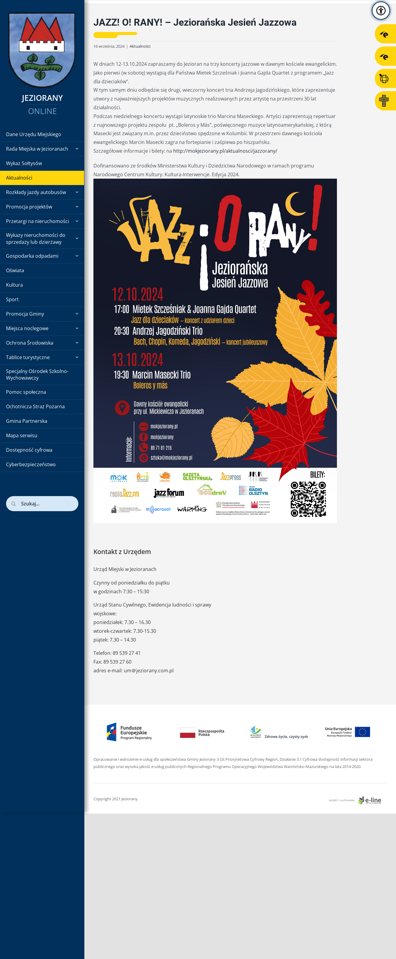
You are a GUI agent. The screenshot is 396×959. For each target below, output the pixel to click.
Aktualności (140, 46)
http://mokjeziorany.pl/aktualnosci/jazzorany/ (225, 151)
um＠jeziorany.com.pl (149, 670)
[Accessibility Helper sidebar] (381, 11)
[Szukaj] (13, 503)
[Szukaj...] (42, 503)
